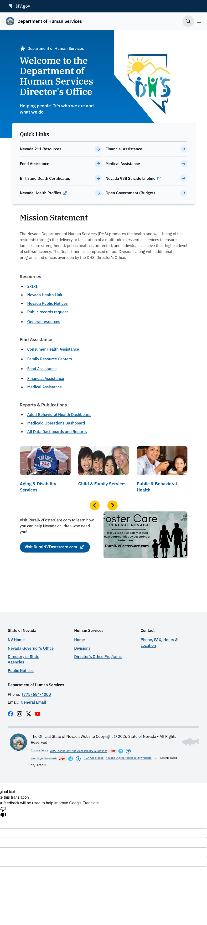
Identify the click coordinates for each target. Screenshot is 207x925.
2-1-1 (32, 286)
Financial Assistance (45, 378)
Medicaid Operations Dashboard (56, 423)
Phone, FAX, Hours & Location (159, 642)
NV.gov (19, 6)
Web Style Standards (44, 758)
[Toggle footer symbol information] (190, 742)
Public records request (47, 312)
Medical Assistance (44, 387)
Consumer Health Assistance (53, 349)
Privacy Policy (39, 750)
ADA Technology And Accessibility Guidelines (78, 751)
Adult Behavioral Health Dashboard (59, 414)
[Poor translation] (3, 811)
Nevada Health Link (44, 294)
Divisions (82, 648)
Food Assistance (42, 368)
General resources (43, 321)
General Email (33, 702)
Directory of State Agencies (23, 659)
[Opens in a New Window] (120, 751)
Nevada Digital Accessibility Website (129, 757)
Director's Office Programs (98, 656)
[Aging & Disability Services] (45, 471)
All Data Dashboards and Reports (57, 431)
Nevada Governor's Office (31, 648)
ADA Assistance (94, 757)
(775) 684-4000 (36, 694)
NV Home (16, 639)
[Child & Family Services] (103, 471)
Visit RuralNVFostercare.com (50, 546)
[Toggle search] (188, 21)
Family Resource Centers (49, 359)
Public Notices (21, 670)
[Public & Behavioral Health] (162, 471)
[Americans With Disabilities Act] (128, 751)
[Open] (199, 21)
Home (79, 639)
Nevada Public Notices (47, 303)
